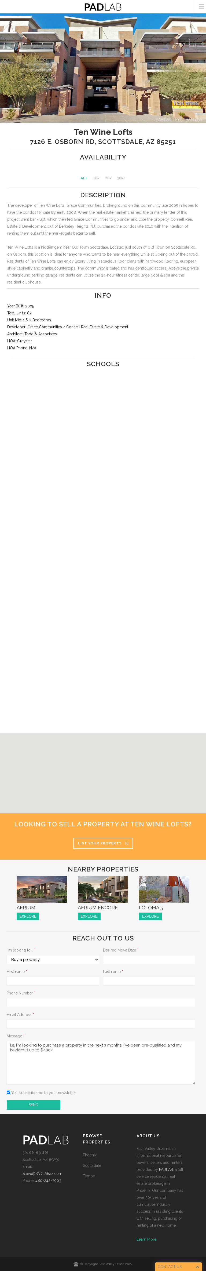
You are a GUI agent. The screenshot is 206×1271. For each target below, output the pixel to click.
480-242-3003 (48, 1180)
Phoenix (90, 1155)
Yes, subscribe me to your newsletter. (41, 1093)
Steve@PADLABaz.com (42, 1173)
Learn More (146, 1239)
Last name (113, 971)
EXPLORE (28, 916)
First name (17, 971)
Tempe (89, 1176)
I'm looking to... (21, 950)
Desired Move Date (120, 950)
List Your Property (103, 843)
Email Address (20, 1014)
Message (16, 1036)
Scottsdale (92, 1165)
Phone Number (21, 993)
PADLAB (166, 1169)
